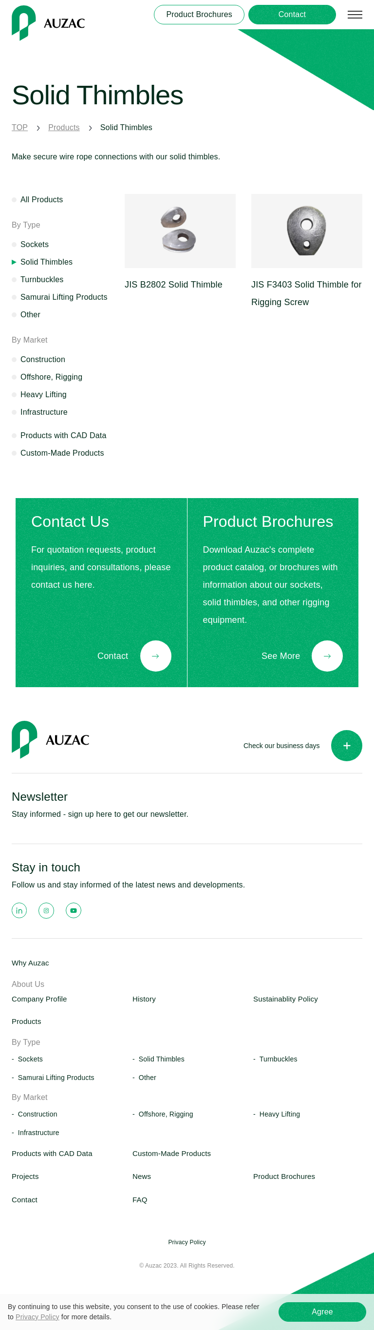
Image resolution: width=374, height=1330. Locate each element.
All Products (41, 199)
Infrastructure (44, 412)
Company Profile (39, 999)
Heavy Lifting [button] (280, 1114)
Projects (25, 1176)
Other (30, 314)
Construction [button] (37, 1114)
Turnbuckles (42, 279)
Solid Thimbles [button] (162, 1059)
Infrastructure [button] (38, 1132)
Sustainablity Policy (285, 999)
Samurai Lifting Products (64, 297)
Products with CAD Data (63, 435)
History (144, 999)
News (141, 1176)
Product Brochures (284, 1176)
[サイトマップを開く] (355, 14)
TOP (20, 127)
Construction (42, 359)
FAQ (140, 1199)
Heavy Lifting (43, 394)
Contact (24, 1199)
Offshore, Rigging (51, 377)
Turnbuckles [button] (279, 1059)
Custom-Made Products (62, 453)
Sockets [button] (30, 1059)
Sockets (34, 244)
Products (64, 127)
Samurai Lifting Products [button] (56, 1077)
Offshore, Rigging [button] (166, 1114)
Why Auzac (30, 963)
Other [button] (147, 1077)
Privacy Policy (37, 1317)
